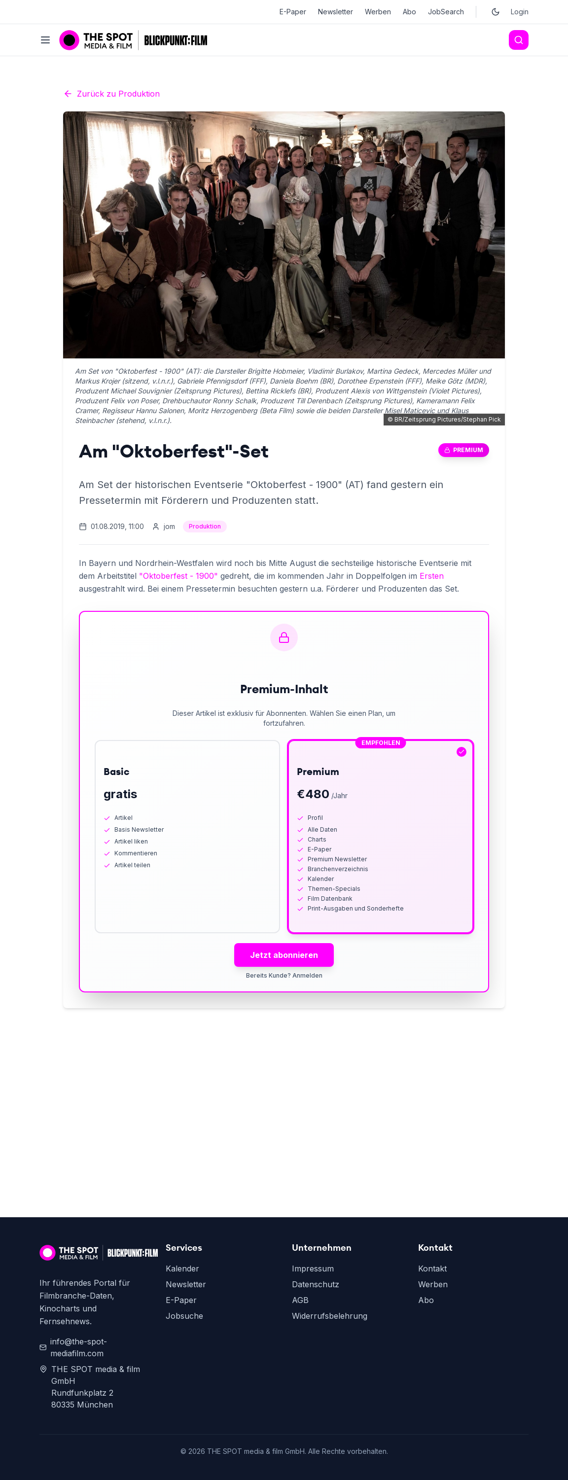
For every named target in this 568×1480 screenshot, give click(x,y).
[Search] (519, 40)
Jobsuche (184, 1316)
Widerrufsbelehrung (329, 1316)
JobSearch (446, 11)
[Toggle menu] (45, 40)
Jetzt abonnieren (284, 955)
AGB (300, 1300)
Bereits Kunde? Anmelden (284, 975)
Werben (378, 11)
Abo (409, 11)
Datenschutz (315, 1284)
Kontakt (432, 1268)
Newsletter (335, 11)
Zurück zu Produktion (111, 94)
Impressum (313, 1268)
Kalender (182, 1268)
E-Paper (293, 11)
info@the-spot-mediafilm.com (73, 1347)
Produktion (205, 526)
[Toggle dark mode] (495, 11)
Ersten (432, 576)
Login (520, 11)
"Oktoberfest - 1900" (178, 576)
